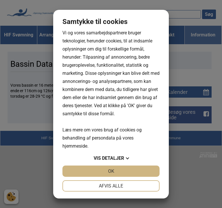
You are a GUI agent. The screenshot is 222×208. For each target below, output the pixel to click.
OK (111, 171)
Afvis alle (111, 186)
